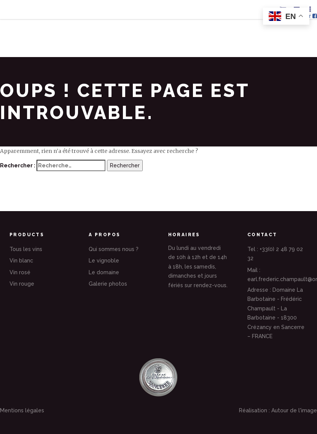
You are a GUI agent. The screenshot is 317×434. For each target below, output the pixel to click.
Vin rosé (20, 272)
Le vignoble (104, 261)
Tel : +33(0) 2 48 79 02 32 (275, 254)
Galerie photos (108, 284)
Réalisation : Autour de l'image (278, 410)
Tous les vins (26, 249)
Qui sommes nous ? (114, 249)
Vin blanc (21, 261)
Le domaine (104, 272)
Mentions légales (22, 410)
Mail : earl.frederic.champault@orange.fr (277, 275)
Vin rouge (22, 284)
